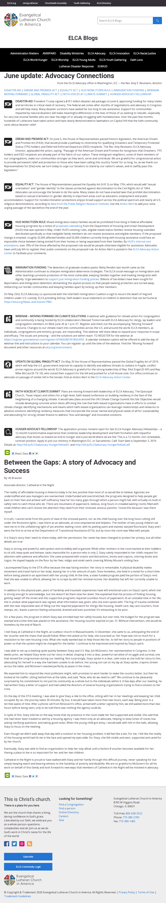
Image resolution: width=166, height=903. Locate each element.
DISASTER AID (12, 90)
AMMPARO (49, 53)
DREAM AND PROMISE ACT (40, 90)
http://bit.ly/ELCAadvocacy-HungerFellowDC (43, 444)
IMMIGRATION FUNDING (128, 90)
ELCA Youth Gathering (112, 60)
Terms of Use (146, 892)
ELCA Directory (104, 3)
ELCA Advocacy (97, 53)
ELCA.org (11, 3)
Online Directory (69, 812)
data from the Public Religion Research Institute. (80, 204)
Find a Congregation (71, 804)
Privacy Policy (127, 892)
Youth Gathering (82, 3)
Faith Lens (136, 60)
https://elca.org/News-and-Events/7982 (28, 302)
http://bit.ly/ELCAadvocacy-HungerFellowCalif (102, 444)
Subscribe (28, 856)
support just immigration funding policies (74, 279)
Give (61, 820)
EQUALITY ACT (69, 90)
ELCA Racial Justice (144, 53)
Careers (63, 816)
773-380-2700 (131, 817)
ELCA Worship (60, 60)
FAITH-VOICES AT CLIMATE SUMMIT (84, 94)
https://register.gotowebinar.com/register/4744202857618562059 (44, 339)
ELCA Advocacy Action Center (112, 377)
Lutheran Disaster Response (76, 66)
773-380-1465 (127, 821)
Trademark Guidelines (17, 896)
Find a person (67, 808)
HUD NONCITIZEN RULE (96, 90)
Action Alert (127, 204)
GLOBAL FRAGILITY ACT (45, 94)
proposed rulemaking (69, 226)
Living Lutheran (30, 3)
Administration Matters (24, 53)
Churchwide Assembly (56, 3)
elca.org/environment (58, 347)
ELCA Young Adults (83, 60)
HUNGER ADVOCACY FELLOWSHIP (130, 94)
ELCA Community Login (28, 866)
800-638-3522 (134, 813)
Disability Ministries (72, 53)
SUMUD (102, 66)
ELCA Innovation (119, 53)
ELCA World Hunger (35, 60)
